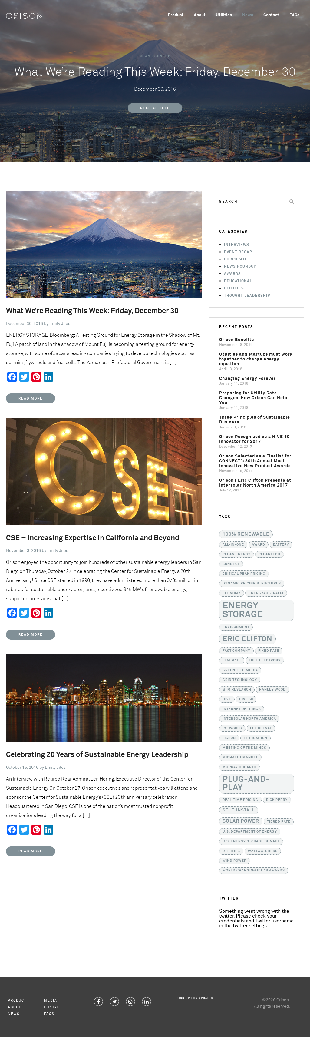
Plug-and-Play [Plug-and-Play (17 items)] (246, 783)
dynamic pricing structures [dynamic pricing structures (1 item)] (252, 583)
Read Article (155, 108)
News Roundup (155, 56)
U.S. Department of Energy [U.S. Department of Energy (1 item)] (250, 831)
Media (50, 1000)
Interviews (236, 245)
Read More (30, 398)
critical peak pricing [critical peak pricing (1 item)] (244, 573)
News (247, 15)
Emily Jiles (59, 324)
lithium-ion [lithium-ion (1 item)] (255, 738)
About (200, 15)
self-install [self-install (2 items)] (239, 810)
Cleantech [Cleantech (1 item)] (269, 554)
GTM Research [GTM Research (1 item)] (237, 689)
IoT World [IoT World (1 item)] (232, 728)
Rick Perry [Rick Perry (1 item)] (277, 799)
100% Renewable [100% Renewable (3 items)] (246, 534)
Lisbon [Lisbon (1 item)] (229, 738)
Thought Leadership (247, 296)
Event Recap (238, 252)
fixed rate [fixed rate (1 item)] (268, 650)
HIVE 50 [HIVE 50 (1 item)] (246, 699)
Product (175, 15)
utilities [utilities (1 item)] (231, 851)
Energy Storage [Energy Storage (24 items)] (243, 610)
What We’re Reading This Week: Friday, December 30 (92, 311)
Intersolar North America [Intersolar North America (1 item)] (249, 718)
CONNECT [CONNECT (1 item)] (231, 564)
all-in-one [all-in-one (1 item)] (233, 544)
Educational (238, 281)
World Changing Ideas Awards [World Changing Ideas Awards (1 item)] (254, 870)
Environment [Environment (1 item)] (236, 627)
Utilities (224, 15)
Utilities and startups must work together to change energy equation (256, 359)
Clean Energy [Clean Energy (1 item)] (237, 554)
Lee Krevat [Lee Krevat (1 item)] (261, 728)
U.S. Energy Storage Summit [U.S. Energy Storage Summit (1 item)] (251, 841)
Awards (232, 274)
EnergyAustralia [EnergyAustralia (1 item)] (266, 593)
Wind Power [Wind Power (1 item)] (234, 860)
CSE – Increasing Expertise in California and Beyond (92, 538)
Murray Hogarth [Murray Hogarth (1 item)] (239, 767)
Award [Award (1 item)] (258, 544)
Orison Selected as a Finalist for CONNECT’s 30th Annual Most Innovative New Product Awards (255, 461)
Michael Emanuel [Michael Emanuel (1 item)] (240, 757)
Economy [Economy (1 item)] (232, 593)
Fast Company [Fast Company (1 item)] (236, 650)
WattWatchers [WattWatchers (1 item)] (263, 851)
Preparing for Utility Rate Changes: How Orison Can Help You (253, 398)
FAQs (294, 15)
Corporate (236, 259)
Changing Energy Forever (247, 378)
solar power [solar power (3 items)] (241, 821)
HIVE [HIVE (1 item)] (227, 699)
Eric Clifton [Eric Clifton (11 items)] (247, 639)
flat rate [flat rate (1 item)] (232, 660)
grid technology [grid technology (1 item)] (240, 679)
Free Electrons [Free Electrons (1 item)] (265, 660)
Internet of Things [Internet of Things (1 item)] (242, 709)
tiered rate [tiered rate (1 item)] (278, 821)
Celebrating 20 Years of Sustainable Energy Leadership (97, 754)
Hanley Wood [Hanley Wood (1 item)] (272, 689)
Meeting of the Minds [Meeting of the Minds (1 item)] (244, 747)
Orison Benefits (236, 340)
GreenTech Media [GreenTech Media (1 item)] (240, 670)
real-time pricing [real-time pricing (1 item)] (240, 799)
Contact (271, 15)
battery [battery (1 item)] (281, 544)
